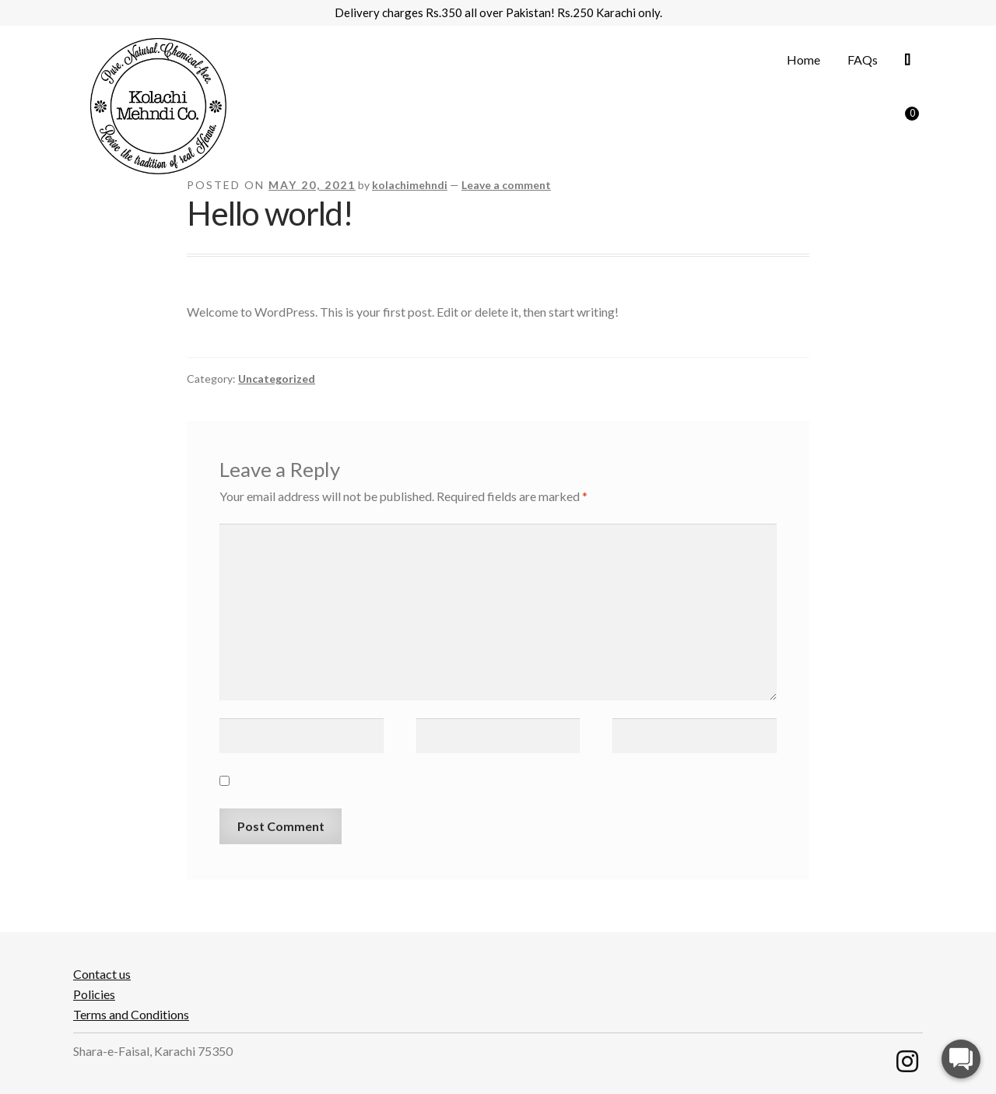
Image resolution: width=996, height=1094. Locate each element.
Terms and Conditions (131, 1014)
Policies (94, 994)
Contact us (102, 973)
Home (803, 59)
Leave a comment (506, 184)
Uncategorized (276, 378)
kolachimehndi (409, 184)
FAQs (862, 59)
